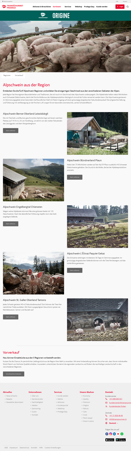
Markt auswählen (8, 1)
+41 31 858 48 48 (116, 415)
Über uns (35, 396)
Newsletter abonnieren (15, 402)
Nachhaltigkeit (37, 402)
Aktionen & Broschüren (42, 7)
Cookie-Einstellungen (54, 447)
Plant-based (87, 418)
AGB (6, 447)
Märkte (60, 399)
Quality (86, 399)
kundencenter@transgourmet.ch (118, 403)
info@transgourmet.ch (118, 419)
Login (121, 7)
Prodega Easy (89, 7)
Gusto (34, 412)
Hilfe (117, 1)
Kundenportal (63, 405)
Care (85, 412)
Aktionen (61, 402)
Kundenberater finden (117, 406)
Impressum (14, 447)
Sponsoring (36, 409)
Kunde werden (101, 7)
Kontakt (35, 415)
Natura (86, 409)
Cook (85, 415)
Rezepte (9, 399)
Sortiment (57, 7)
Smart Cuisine (88, 421)
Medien (35, 405)
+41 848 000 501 (115, 399)
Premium (86, 402)
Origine (86, 405)
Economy (86, 396)
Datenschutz (25, 447)
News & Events (12, 396)
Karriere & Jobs (37, 399)
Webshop (78, 7)
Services (68, 7)
